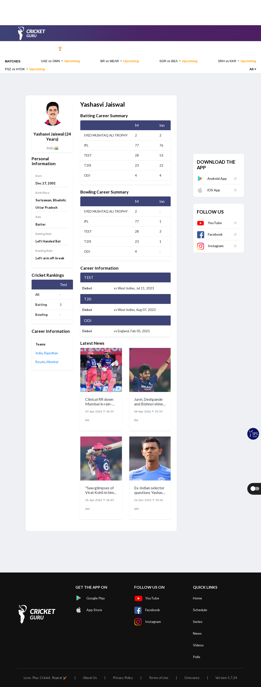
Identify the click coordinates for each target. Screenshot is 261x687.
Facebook (210, 234)
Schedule (81, 48)
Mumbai (52, 362)
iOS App (208, 190)
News (173, 48)
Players (151, 48)
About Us (90, 678)
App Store (88, 610)
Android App (212, 178)
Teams (127, 48)
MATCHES (12, 61)
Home (35, 48)
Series (106, 48)
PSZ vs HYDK (25, 69)
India (39, 353)
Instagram (210, 246)
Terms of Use (158, 678)
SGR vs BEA (178, 61)
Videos (195, 48)
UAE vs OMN (60, 61)
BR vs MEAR (119, 61)
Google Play (90, 598)
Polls (240, 48)
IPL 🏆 (57, 48)
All (252, 69)
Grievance (192, 678)
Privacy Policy (123, 678)
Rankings (220, 48)
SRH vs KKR (237, 61)
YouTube (209, 223)
